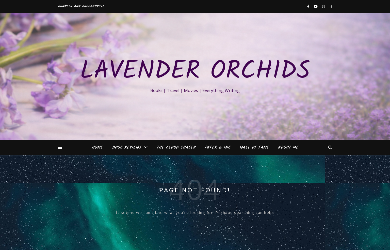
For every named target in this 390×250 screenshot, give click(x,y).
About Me (288, 148)
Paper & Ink (217, 148)
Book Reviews (126, 148)
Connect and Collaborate (81, 6)
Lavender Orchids (195, 71)
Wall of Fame (254, 148)
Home (97, 148)
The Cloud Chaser (176, 148)
